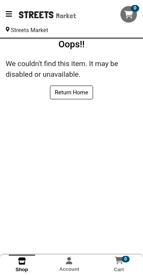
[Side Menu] (9, 14)
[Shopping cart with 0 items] (128, 14)
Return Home (71, 92)
